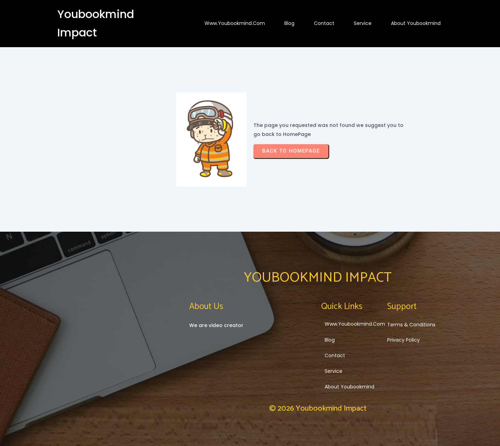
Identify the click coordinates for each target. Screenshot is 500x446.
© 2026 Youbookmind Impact (318, 408)
